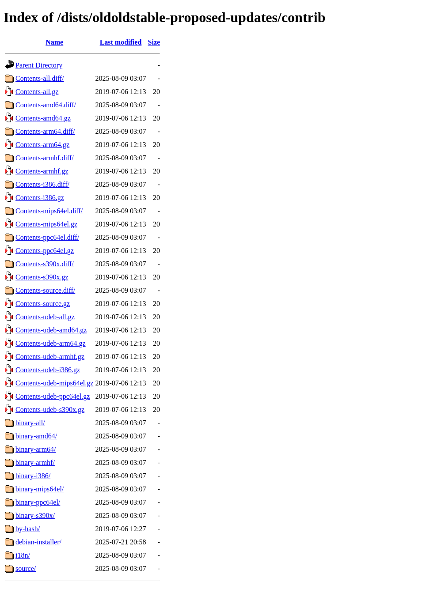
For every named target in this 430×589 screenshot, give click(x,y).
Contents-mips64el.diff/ (49, 211)
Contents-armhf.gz (41, 171)
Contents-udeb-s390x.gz (49, 409)
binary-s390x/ (35, 515)
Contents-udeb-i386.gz (47, 370)
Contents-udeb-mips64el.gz (54, 383)
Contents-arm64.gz (42, 144)
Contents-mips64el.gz (46, 224)
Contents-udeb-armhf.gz (49, 356)
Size (154, 42)
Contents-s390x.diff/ (44, 264)
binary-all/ (30, 423)
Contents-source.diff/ (45, 290)
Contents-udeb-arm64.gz (50, 343)
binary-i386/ (32, 476)
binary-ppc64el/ (37, 502)
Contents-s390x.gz (41, 277)
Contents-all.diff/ (39, 78)
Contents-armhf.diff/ (44, 158)
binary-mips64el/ (39, 489)
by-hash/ (27, 528)
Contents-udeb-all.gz (45, 317)
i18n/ (22, 555)
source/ (25, 568)
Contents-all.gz (36, 91)
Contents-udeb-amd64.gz (51, 330)
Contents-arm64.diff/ (45, 131)
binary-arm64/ (35, 449)
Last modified (121, 42)
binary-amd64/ (36, 436)
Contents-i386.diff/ (42, 184)
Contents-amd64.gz (43, 118)
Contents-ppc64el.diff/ (47, 237)
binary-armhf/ (35, 462)
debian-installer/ (38, 542)
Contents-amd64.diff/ (45, 105)
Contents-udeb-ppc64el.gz (52, 396)
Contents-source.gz (42, 303)
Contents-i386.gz (39, 197)
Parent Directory (38, 65)
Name (54, 42)
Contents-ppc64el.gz (44, 250)
